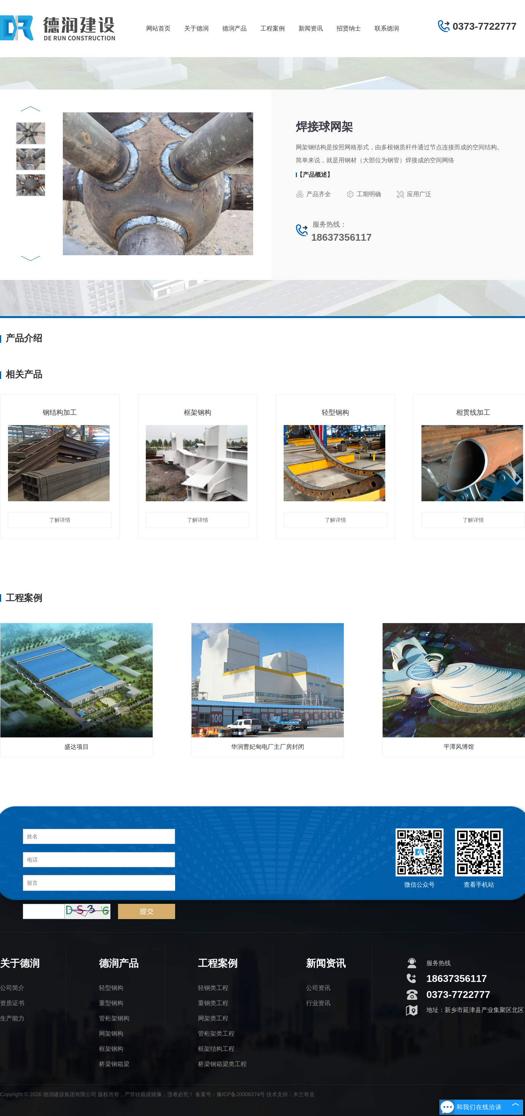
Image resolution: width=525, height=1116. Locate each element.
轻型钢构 (111, 988)
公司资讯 (318, 988)
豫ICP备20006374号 (241, 1094)
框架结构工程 (216, 1049)
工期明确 (363, 194)
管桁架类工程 (216, 1033)
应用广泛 (413, 194)
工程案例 (272, 28)
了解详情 (59, 520)
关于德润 (196, 28)
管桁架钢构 (114, 1018)
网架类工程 (213, 1018)
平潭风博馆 (459, 746)
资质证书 (12, 1003)
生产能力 (12, 1018)
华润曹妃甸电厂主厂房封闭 (267, 746)
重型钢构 (111, 1003)
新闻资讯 (310, 28)
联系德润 (387, 28)
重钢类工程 (213, 1003)
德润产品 (234, 28)
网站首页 (158, 28)
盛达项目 (76, 746)
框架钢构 (111, 1049)
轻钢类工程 (213, 988)
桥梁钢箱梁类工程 (222, 1064)
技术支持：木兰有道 (290, 1094)
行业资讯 (318, 1003)
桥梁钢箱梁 (114, 1064)
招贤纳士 (349, 28)
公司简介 (12, 988)
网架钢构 (111, 1033)
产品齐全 (313, 194)
